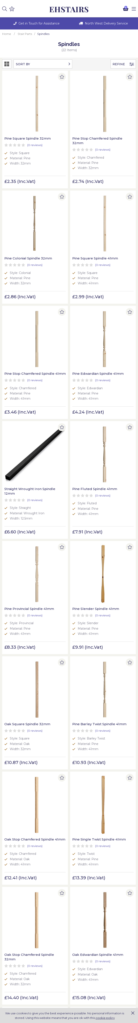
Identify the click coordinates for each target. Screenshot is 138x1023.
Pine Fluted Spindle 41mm (66, 312)
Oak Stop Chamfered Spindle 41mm (22, 512)
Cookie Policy (12, 942)
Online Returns (13, 977)
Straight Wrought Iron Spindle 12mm (23, 312)
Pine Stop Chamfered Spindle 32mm (68, 118)
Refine (123, 64)
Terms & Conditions (17, 956)
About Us (78, 942)
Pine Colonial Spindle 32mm (113, 118)
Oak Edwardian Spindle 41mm (17, 609)
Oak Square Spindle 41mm (67, 609)
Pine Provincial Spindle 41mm (114, 312)
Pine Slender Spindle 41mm (22, 415)
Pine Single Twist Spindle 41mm (64, 512)
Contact (77, 951)
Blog (74, 946)
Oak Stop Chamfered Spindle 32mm (113, 512)
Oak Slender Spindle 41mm (112, 609)
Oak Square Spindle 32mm (67, 415)
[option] (35, 23)
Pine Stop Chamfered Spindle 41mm (68, 215)
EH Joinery (69, 10)
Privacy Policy (12, 951)
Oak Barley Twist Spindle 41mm (18, 804)
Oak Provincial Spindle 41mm (23, 706)
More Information (84, 982)
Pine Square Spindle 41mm (21, 215)
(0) (34, 127)
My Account (11, 972)
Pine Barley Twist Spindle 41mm (109, 415)
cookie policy (105, 1018)
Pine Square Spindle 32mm (21, 118)
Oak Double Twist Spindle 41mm (110, 706)
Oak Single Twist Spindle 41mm (64, 706)
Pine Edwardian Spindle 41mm (108, 215)
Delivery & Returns (16, 946)
